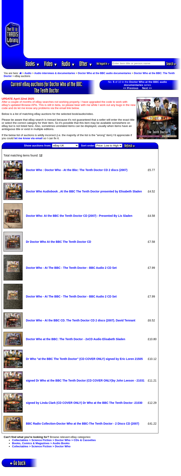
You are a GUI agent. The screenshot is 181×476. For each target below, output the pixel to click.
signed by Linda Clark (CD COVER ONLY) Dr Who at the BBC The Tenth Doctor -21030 (84, 402)
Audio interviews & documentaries (54, 73)
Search (171, 63)
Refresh (129, 145)
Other (85, 63)
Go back (18, 463)
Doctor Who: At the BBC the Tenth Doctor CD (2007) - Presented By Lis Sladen (79, 215)
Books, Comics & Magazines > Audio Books (41, 443)
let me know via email (28, 138)
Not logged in (103, 63)
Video (50, 63)
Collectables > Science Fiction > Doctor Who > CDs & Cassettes (54, 440)
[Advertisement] (102, 29)
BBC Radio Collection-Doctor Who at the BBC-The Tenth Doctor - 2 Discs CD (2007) (82, 423)
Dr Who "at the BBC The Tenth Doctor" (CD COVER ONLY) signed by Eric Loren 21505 (84, 359)
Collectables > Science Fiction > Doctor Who (41, 446)
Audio (68, 63)
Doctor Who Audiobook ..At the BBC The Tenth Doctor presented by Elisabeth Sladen (84, 191)
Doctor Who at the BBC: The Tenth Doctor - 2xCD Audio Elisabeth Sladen (75, 339)
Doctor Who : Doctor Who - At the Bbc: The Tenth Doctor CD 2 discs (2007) (77, 170)
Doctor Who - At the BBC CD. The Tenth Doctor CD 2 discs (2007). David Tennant (80, 320)
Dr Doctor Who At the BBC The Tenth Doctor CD (58, 241)
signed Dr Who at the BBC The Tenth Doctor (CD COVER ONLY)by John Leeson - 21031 (85, 380)
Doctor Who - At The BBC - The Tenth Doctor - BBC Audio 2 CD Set (71, 267)
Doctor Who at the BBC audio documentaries (104, 73)
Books (33, 63)
